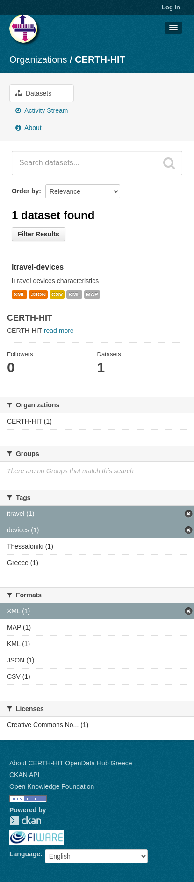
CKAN (25, 820)
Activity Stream (41, 110)
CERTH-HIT (100, 59)
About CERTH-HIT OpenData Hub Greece (70, 763)
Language (24, 854)
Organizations (38, 59)
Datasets (33, 93)
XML (19, 294)
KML (74, 294)
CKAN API (24, 775)
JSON (38, 294)
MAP (92, 294)
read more (59, 330)
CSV (57, 294)
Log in (171, 7)
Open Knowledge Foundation (51, 786)
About (28, 128)
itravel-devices (38, 267)
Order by (25, 191)
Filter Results (38, 234)
